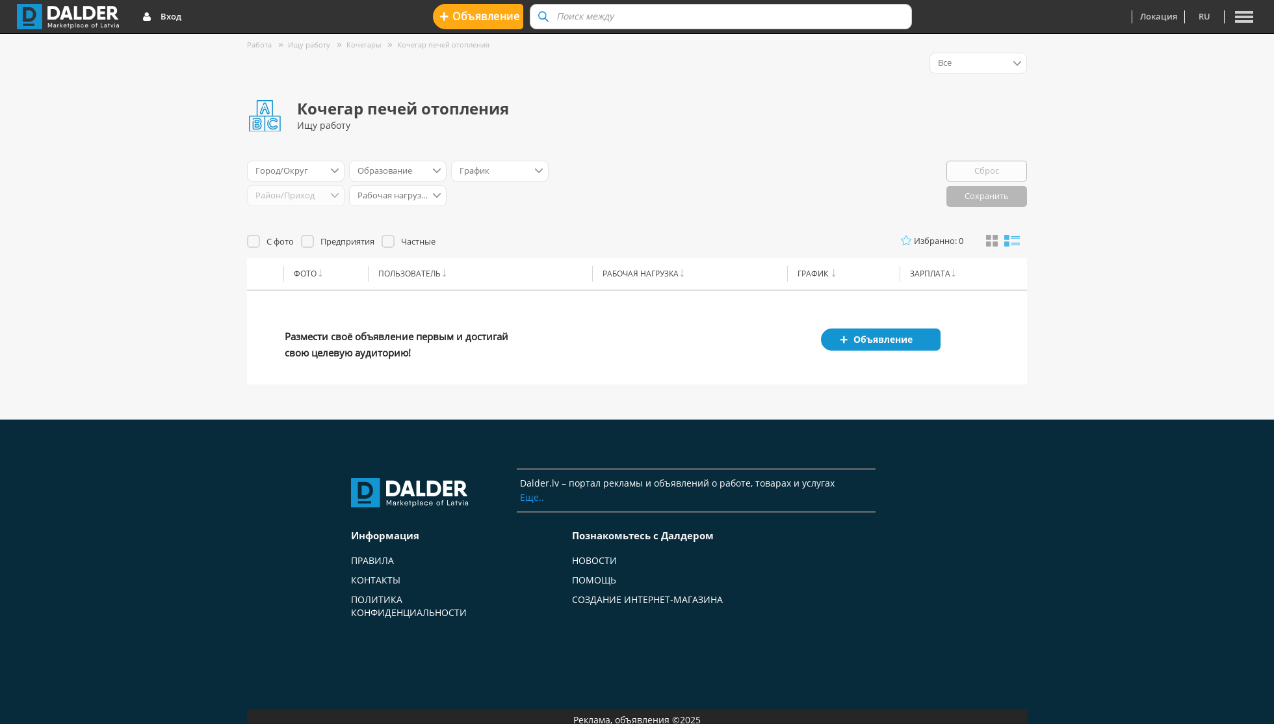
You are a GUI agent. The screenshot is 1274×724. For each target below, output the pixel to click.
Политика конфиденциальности (409, 606)
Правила (372, 560)
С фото (280, 241)
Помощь (594, 580)
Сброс (986, 170)
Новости (594, 560)
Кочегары (363, 44)
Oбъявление (479, 16)
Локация (1158, 16)
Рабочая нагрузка (641, 273)
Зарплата (930, 273)
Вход (161, 16)
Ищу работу (309, 44)
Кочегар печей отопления (443, 44)
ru (1204, 16)
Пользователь (409, 273)
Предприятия (347, 241)
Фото (305, 273)
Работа (259, 44)
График (814, 273)
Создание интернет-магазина (647, 599)
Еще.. (532, 497)
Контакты (375, 580)
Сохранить (987, 196)
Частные (418, 241)
